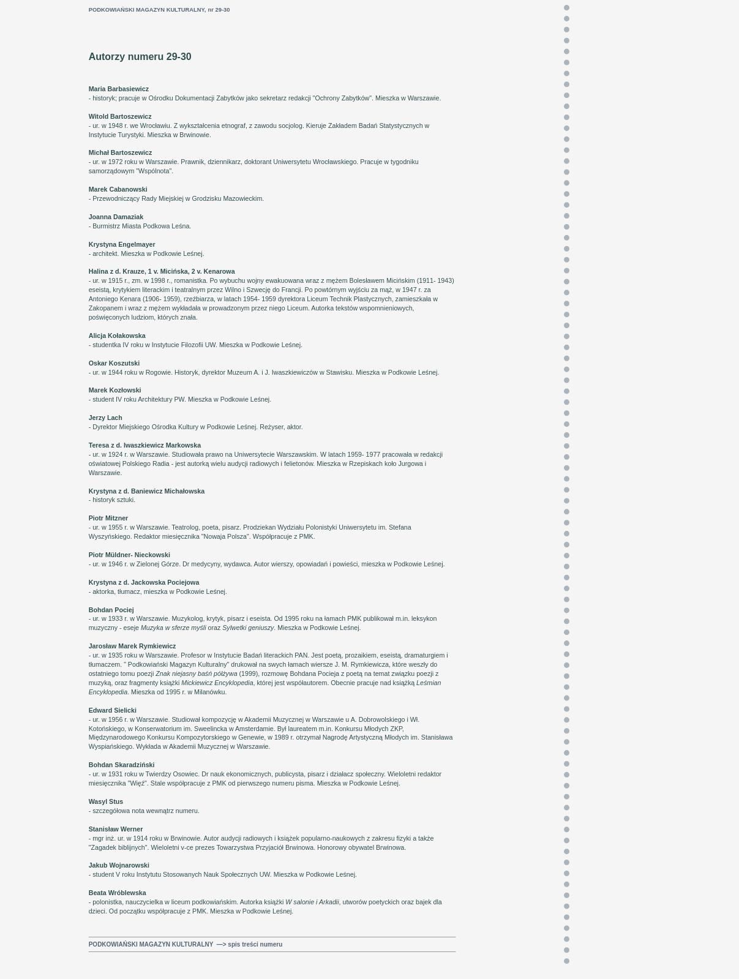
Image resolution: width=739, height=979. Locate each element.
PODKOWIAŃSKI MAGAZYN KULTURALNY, (147, 10)
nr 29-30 (219, 10)
